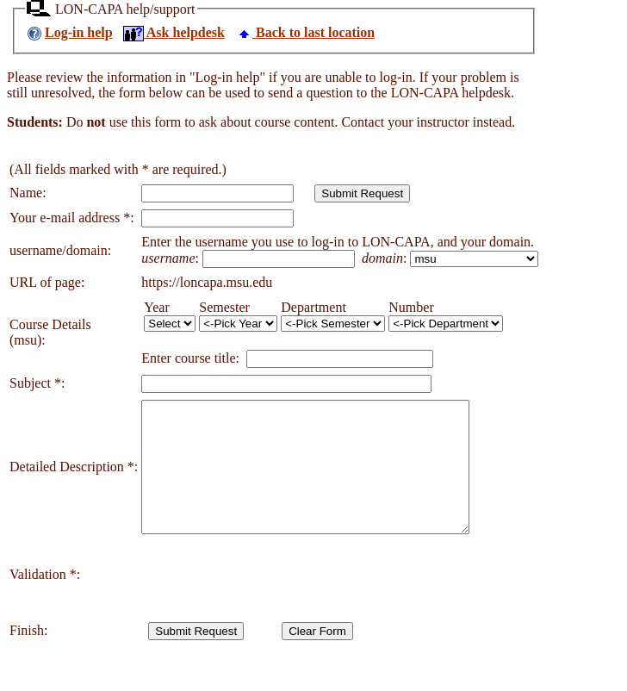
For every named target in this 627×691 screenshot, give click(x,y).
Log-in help (79, 32)
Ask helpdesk (174, 32)
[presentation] (272, 600)
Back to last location (305, 32)
